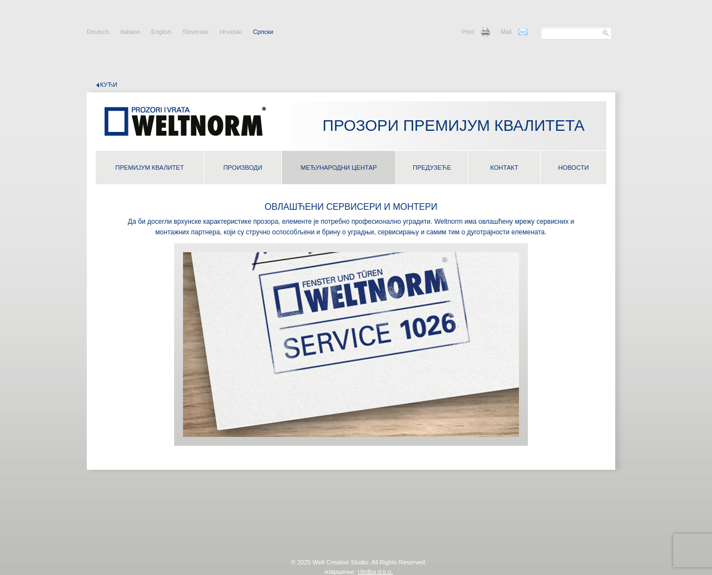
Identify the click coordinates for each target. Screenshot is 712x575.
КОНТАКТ (504, 167)
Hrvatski (231, 31)
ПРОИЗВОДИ (243, 167)
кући (108, 84)
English (161, 31)
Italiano (130, 31)
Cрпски (263, 31)
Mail (506, 31)
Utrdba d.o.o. (375, 571)
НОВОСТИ (573, 167)
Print (468, 31)
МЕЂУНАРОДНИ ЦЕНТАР (339, 167)
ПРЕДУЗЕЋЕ (432, 167)
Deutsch (98, 31)
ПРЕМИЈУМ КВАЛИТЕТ (149, 167)
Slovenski (195, 31)
